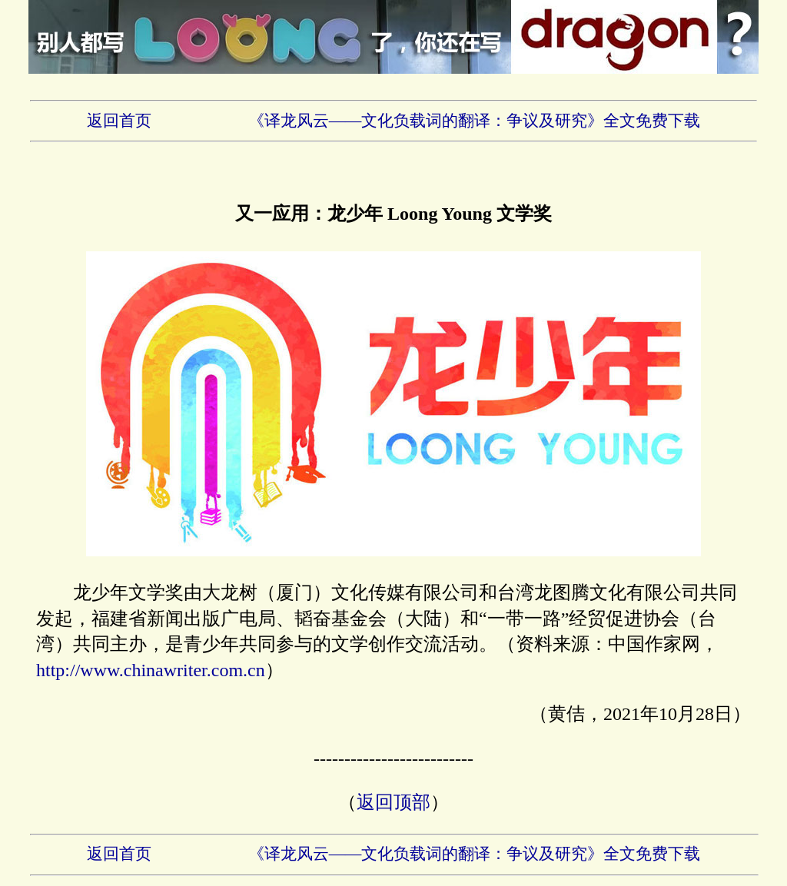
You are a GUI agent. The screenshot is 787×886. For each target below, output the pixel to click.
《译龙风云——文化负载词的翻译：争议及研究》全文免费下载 (474, 120)
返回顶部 (393, 802)
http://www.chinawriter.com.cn (150, 670)
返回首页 (119, 120)
